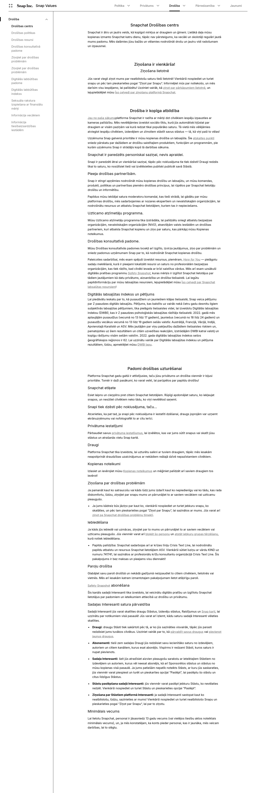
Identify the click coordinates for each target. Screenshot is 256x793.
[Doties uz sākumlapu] (25, 5)
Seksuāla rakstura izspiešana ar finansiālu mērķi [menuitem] (27, 104)
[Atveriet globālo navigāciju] (10, 5)
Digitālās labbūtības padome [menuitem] (24, 81)
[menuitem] (28, 19)
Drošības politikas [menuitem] (23, 33)
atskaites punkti (203, 138)
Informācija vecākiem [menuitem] (25, 115)
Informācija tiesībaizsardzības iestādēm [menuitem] (23, 126)
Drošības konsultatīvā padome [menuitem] (25, 48)
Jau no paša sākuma (101, 118)
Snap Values (46, 6)
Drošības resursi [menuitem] (22, 40)
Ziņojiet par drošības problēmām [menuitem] (25, 59)
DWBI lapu (145, 344)
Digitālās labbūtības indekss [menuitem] (24, 91)
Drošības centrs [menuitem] (22, 26)
